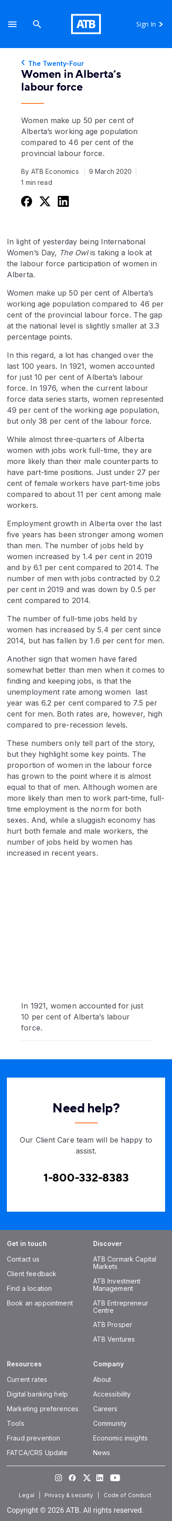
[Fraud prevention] (33, 1438)
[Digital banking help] (37, 1394)
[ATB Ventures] (114, 1339)
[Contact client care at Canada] (86, 1178)
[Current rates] (27, 1379)
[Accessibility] (112, 1394)
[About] (102, 1379)
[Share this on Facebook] (25, 201)
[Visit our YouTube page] (114, 1477)
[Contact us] (23, 1259)
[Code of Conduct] (128, 1495)
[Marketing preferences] (42, 1409)
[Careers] (105, 1409)
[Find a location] (29, 1288)
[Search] (37, 24)
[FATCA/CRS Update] (37, 1452)
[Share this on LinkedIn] (62, 201)
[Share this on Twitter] (44, 201)
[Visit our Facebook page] (72, 1477)
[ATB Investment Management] (117, 1284)
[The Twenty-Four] (86, 63)
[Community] (110, 1423)
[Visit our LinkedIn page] (100, 1477)
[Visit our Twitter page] (86, 1477)
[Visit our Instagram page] (59, 1477)
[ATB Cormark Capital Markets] (125, 1262)
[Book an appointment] (40, 1303)
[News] (102, 1452)
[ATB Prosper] (113, 1324)
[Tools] (15, 1423)
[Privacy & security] (70, 1495)
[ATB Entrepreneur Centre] (120, 1306)
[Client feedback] (31, 1274)
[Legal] (27, 1495)
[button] (12, 24)
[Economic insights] (120, 1438)
